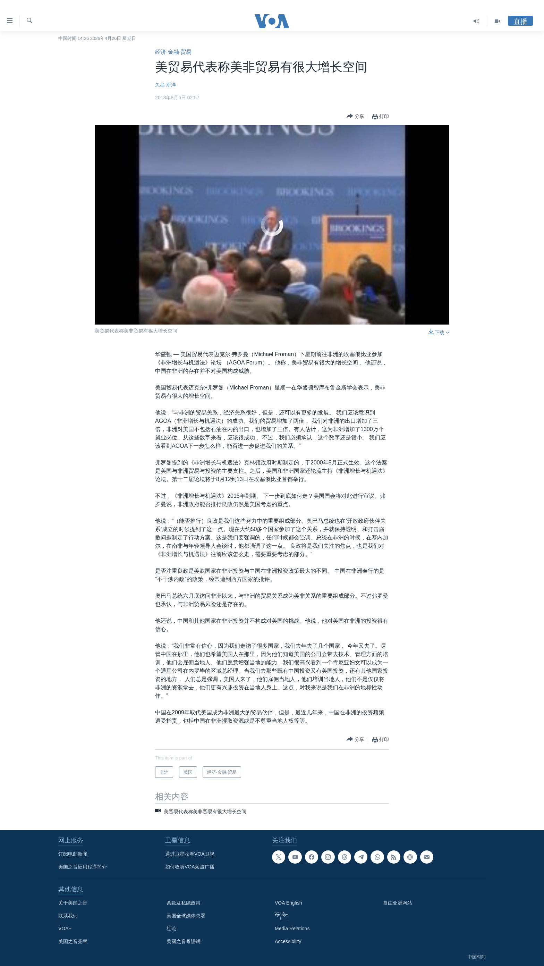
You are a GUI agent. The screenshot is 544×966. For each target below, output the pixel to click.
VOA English (288, 903)
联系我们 (68, 915)
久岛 (160, 84)
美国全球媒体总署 (186, 915)
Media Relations (292, 928)
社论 (171, 928)
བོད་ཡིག (282, 915)
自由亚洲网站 (397, 903)
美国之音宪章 (72, 941)
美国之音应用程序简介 (82, 867)
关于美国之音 (72, 903)
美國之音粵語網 (184, 941)
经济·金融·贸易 (173, 52)
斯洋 (171, 84)
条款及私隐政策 (184, 903)
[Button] (355, 116)
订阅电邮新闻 (72, 854)
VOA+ (64, 928)
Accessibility (288, 941)
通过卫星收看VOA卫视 (189, 854)
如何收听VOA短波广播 (189, 867)
